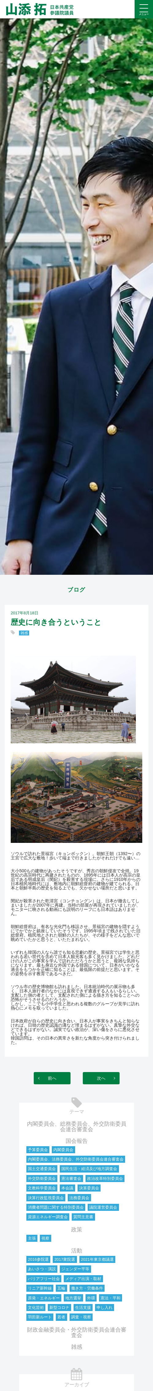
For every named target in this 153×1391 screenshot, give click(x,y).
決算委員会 (89, 1188)
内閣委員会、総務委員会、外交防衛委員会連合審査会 (76, 1126)
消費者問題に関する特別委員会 (56, 1207)
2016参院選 (38, 1259)
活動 (76, 1251)
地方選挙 (73, 1298)
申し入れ (105, 1307)
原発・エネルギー (44, 1298)
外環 (91, 1298)
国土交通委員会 (42, 1168)
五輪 (61, 1288)
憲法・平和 (110, 1298)
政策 (76, 1229)
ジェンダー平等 (75, 1269)
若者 (61, 1317)
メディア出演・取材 (83, 1278)
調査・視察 (81, 1317)
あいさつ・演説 (42, 1269)
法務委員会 (79, 1198)
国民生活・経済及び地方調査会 (89, 1168)
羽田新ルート (40, 1317)
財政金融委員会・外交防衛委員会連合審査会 (76, 1332)
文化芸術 (36, 1307)
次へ (101, 1078)
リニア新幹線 (40, 1288)
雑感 (24, 633)
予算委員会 (38, 1149)
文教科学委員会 (42, 1188)
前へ (52, 1078)
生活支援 (83, 1307)
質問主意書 (83, 1217)
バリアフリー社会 (44, 1278)
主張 (32, 1238)
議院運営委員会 (103, 1207)
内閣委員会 (63, 1149)
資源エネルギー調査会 (48, 1217)
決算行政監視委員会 (46, 1198)
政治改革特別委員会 (105, 1178)
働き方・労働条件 (87, 1288)
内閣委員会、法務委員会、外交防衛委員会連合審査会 (76, 1159)
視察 (45, 1238)
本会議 (67, 1188)
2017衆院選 (64, 1259)
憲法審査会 (71, 1178)
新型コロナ (59, 1307)
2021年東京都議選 (97, 1259)
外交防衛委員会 (42, 1178)
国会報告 (77, 1141)
